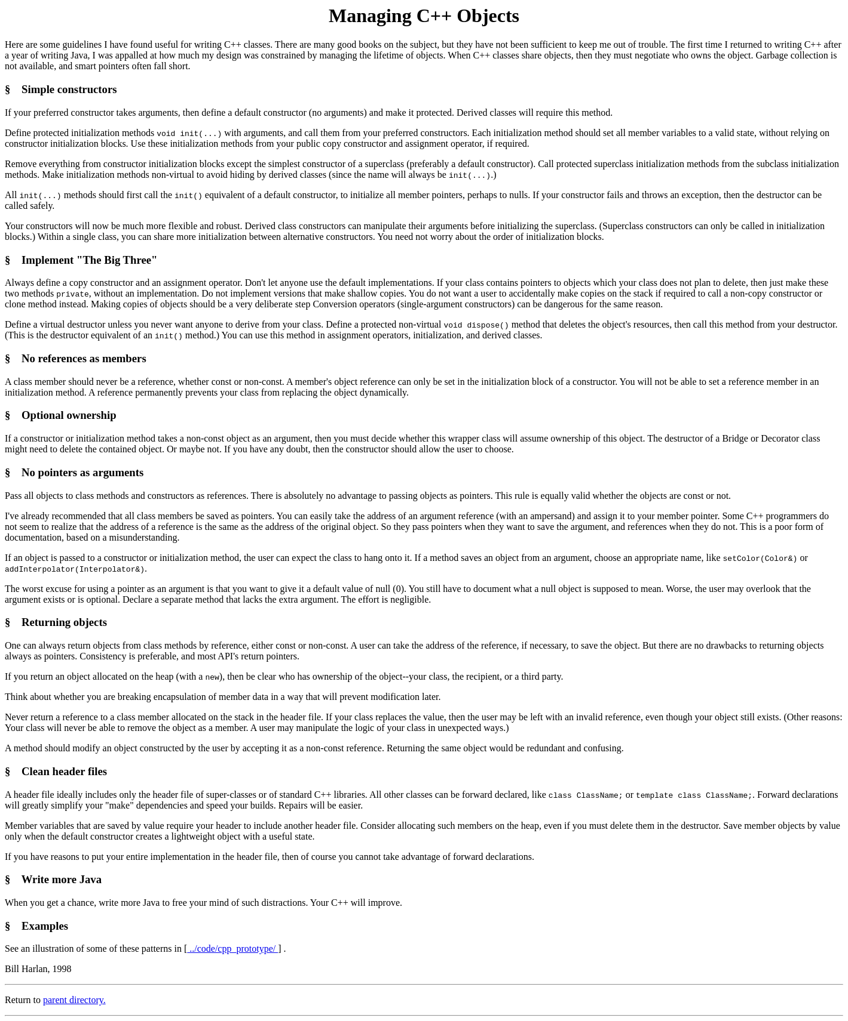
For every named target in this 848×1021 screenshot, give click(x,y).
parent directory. (74, 1000)
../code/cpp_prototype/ (232, 948)
